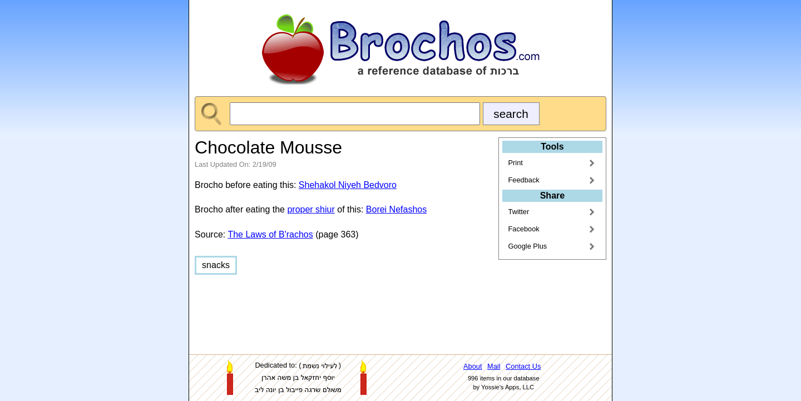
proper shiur (310, 209)
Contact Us (523, 366)
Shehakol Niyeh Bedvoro (348, 185)
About (472, 366)
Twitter (519, 211)
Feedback (524, 180)
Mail (493, 366)
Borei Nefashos (396, 209)
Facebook (524, 229)
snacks (216, 265)
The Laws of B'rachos (270, 234)
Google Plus (527, 246)
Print (515, 163)
